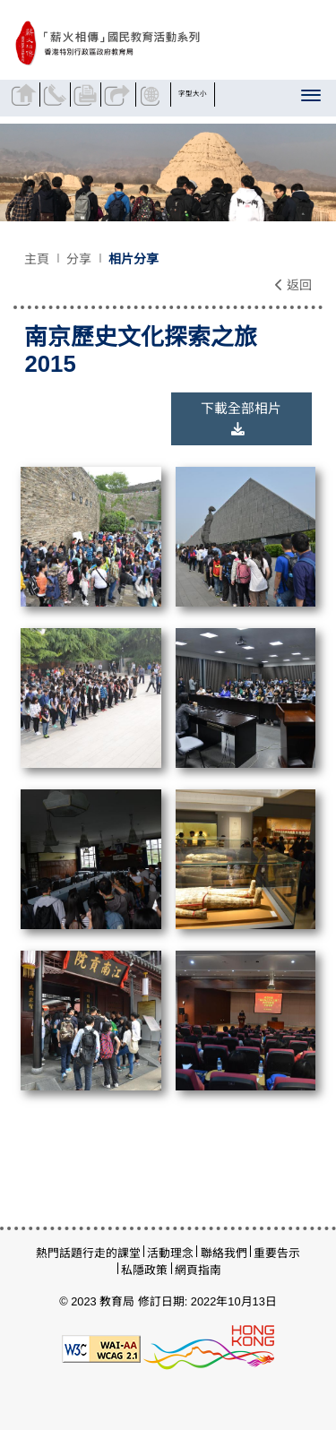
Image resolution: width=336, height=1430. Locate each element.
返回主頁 (26, 94)
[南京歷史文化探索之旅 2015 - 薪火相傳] (154, 43)
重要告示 (277, 1253)
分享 (118, 94)
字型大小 (192, 94)
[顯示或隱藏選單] (312, 98)
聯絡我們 (57, 94)
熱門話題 (59, 1253)
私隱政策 (144, 1270)
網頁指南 (198, 1270)
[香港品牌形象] (208, 1347)
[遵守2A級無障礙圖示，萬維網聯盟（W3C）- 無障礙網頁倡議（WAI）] (101, 1347)
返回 (293, 285)
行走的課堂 (111, 1253)
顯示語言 (153, 94)
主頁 (36, 259)
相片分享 (133, 259)
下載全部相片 (241, 418)
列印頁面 (87, 94)
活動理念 (170, 1253)
